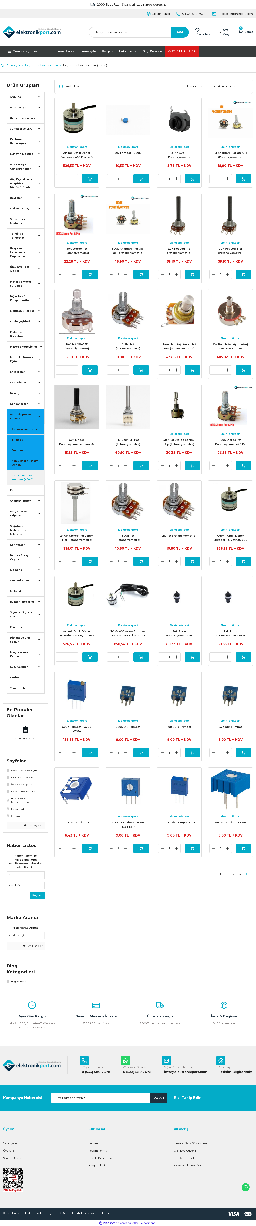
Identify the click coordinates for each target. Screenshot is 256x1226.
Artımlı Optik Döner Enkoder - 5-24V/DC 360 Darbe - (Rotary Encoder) (76, 636)
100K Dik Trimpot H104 (179, 826)
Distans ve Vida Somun (20, 639)
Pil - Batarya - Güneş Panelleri (21, 166)
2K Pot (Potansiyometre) (179, 537)
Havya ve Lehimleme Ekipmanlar (17, 252)
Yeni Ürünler (67, 51)
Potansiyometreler (24, 429)
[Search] (139, 32)
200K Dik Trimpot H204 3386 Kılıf (128, 828)
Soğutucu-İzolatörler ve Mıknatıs (19, 530)
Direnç (14, 393)
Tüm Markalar (33, 945)
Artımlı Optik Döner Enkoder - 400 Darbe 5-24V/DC (76, 155)
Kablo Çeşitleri (20, 321)
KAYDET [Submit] (158, 1098)
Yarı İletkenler (19, 580)
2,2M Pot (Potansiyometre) (128, 347)
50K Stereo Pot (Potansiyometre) (77, 251)
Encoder (17, 450)
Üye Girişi (9, 1150)
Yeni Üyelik (10, 1143)
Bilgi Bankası (152, 51)
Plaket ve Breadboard (18, 334)
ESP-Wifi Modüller (22, 153)
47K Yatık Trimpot (76, 826)
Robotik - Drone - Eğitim (21, 359)
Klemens (16, 569)
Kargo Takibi (97, 1165)
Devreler (16, 197)
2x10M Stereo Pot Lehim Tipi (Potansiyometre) (77, 539)
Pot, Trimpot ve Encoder (20, 416)
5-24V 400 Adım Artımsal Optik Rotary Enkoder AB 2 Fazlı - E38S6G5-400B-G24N (128, 636)
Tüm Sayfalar (33, 825)
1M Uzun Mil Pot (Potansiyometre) (128, 443)
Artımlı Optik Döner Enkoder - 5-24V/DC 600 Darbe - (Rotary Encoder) (230, 540)
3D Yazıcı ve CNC (21, 128)
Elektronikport (77, 146)
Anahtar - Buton (21, 500)
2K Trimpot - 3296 (128, 152)
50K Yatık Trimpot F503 (230, 826)
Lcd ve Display (19, 208)
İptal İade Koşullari (186, 1158)
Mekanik (16, 591)
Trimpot (17, 439)
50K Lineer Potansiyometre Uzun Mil (77, 443)
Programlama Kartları (19, 654)
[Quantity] (66, 178)
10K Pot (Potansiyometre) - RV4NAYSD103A (230, 347)
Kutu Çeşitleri (19, 666)
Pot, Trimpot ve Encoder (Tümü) (84, 65)
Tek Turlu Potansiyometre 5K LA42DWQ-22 (179, 636)
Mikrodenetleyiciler (23, 346)
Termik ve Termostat (17, 235)
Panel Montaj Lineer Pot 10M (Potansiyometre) (179, 347)
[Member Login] (226, 32)
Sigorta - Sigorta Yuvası (21, 614)
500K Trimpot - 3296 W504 (76, 732)
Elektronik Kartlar (22, 310)
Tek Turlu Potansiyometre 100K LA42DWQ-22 (230, 636)
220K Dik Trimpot (128, 730)
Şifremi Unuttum (13, 1158)
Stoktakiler (72, 86)
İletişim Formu (98, 1150)
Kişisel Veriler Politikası (188, 1165)
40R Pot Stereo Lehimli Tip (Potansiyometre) (179, 443)
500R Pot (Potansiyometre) (128, 539)
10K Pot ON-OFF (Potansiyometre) (77, 347)
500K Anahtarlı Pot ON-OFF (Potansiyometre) (128, 251)
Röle (13, 490)
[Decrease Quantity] (59, 178)
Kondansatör (19, 403)
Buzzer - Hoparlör (22, 601)
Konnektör (17, 544)
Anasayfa (89, 51)
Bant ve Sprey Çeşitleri (19, 557)
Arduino (15, 96)
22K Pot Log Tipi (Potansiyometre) (230, 251)
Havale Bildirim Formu (103, 1158)
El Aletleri (16, 627)
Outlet (14, 677)
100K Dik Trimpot (179, 730)
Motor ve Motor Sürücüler (20, 283)
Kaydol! (37, 895)
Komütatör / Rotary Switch (25, 462)
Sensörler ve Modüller (18, 221)
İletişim (107, 51)
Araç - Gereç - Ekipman (19, 513)
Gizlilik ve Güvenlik (185, 1150)
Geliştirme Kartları (22, 118)
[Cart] (245, 32)
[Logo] (32, 32)
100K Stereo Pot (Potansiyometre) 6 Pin (230, 443)
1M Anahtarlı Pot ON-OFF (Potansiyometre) (230, 155)
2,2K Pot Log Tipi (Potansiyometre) (179, 251)
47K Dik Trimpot (230, 730)
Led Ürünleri (18, 382)
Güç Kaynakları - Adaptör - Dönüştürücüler (21, 183)
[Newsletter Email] (109, 1098)
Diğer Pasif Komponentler (20, 298)
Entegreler (17, 371)
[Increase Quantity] (73, 178)
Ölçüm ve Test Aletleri (19, 268)
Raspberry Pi (18, 107)
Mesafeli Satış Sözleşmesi (190, 1143)
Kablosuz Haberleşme (18, 141)
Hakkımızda (127, 51)
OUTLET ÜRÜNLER (181, 51)
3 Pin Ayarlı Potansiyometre (179, 155)
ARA (179, 32)
